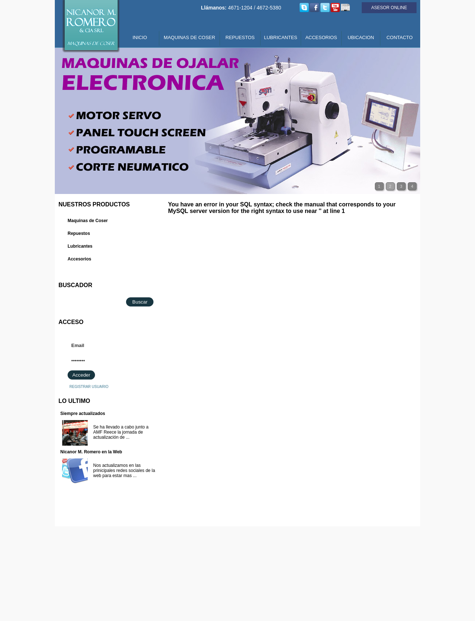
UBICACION (360, 37)
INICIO (140, 37)
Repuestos (79, 233)
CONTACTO (400, 37)
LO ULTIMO (74, 401)
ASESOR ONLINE (389, 7)
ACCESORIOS (321, 37)
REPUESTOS (240, 37)
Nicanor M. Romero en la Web (91, 451)
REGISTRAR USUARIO (89, 387)
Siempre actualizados (82, 413)
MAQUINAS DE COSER (189, 37)
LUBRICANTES (280, 37)
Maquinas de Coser (88, 220)
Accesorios (79, 259)
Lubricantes (80, 246)
